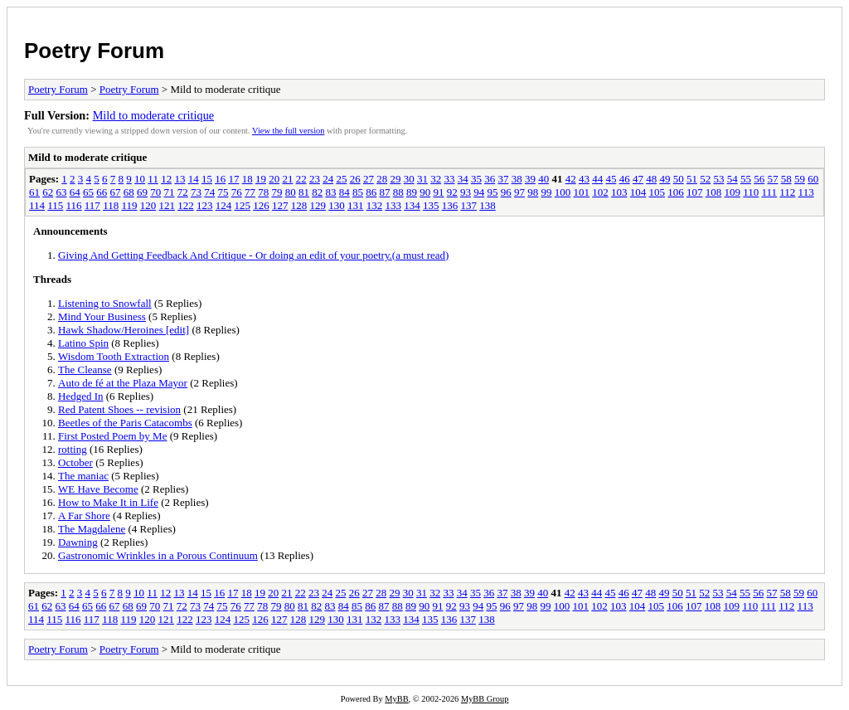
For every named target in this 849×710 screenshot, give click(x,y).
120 (148, 205)
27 (368, 179)
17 (233, 179)
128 (299, 205)
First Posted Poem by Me (112, 436)
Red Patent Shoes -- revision (119, 409)
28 (381, 179)
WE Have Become (98, 489)
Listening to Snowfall (105, 303)
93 (465, 192)
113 (806, 192)
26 (355, 179)
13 (179, 179)
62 (47, 192)
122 (185, 205)
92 (452, 192)
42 (570, 179)
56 (759, 179)
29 (395, 179)
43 (584, 179)
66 (101, 192)
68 (129, 192)
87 (385, 192)
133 (393, 205)
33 (449, 179)
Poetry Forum (94, 50)
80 (290, 192)
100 (563, 192)
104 (638, 192)
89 (411, 192)
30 (409, 179)
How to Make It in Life (108, 502)
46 (624, 179)
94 (478, 192)
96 (506, 192)
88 (398, 192)
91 (439, 192)
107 (694, 192)
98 (532, 192)
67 (115, 192)
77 (250, 192)
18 (247, 179)
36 (489, 179)
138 (487, 205)
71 (169, 192)
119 (129, 205)
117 (92, 205)
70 (155, 192)
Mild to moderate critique (154, 115)
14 (193, 179)
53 (718, 179)
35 (476, 179)
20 (274, 179)
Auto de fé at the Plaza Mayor (122, 383)
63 (61, 192)
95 (493, 192)
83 (331, 192)
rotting (72, 449)
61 (34, 192)
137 (468, 205)
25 (341, 179)
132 (374, 205)
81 (303, 192)
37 (502, 179)
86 (371, 192)
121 (166, 205)
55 (745, 179)
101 (582, 192)
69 (142, 192)
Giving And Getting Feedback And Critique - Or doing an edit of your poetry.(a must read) (253, 255)
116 (74, 205)
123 (204, 205)
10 (139, 179)
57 (772, 179)
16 (220, 179)
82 (317, 192)
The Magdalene (91, 529)
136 (450, 205)
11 (153, 179)
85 (357, 192)
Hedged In (81, 396)
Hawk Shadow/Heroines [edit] (123, 329)
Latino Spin (83, 343)
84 (344, 192)
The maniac (83, 475)
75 (223, 192)
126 (261, 205)
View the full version (288, 130)
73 (196, 192)
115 (55, 205)
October (75, 462)
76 (236, 192)
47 (638, 179)
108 (714, 192)
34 (463, 179)
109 (733, 192)
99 (546, 192)
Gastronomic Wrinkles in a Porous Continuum (158, 555)
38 (517, 179)
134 (412, 205)
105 (657, 192)
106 (675, 192)
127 (280, 205)
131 (355, 205)
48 (651, 179)
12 (166, 179)
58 (786, 179)
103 (619, 192)
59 (799, 179)
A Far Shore (84, 515)
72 (182, 192)
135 (431, 205)
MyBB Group (484, 698)
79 (277, 192)
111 (770, 192)
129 (317, 205)
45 (610, 179)
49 (664, 179)
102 (600, 192)
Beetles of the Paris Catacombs (125, 422)
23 (314, 179)
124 (224, 205)
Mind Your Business (102, 316)
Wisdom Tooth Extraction (113, 356)
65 (88, 192)
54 (732, 179)
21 (287, 179)
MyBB (396, 698)
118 (111, 205)
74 (209, 192)
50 (678, 179)
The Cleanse (85, 369)
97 (519, 192)
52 (705, 179)
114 (37, 205)
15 (206, 179)
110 (751, 192)
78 (263, 192)
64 (75, 192)
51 (691, 179)
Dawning (78, 542)
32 (435, 179)
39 (530, 179)
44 (597, 179)
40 (543, 179)
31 (422, 179)
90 (425, 192)
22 (301, 179)
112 (787, 192)
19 (260, 179)
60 (813, 179)
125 (242, 205)
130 (336, 205)
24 (328, 179)
